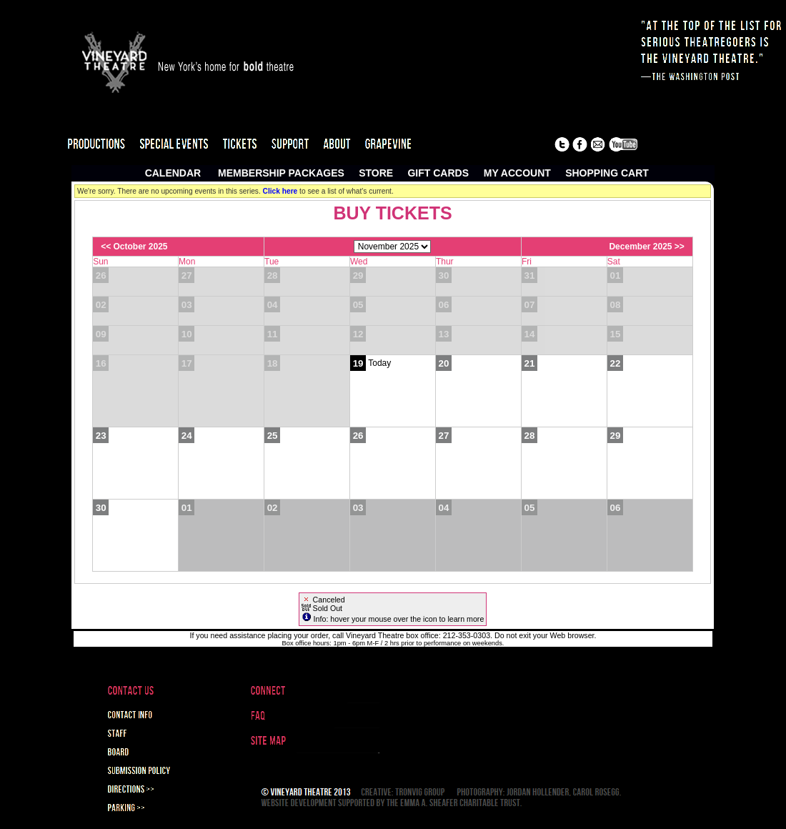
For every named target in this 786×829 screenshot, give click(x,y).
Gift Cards (438, 173)
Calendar (173, 173)
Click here (280, 191)
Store (376, 173)
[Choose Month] (392, 246)
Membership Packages (281, 173)
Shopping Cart (607, 173)
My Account (516, 173)
